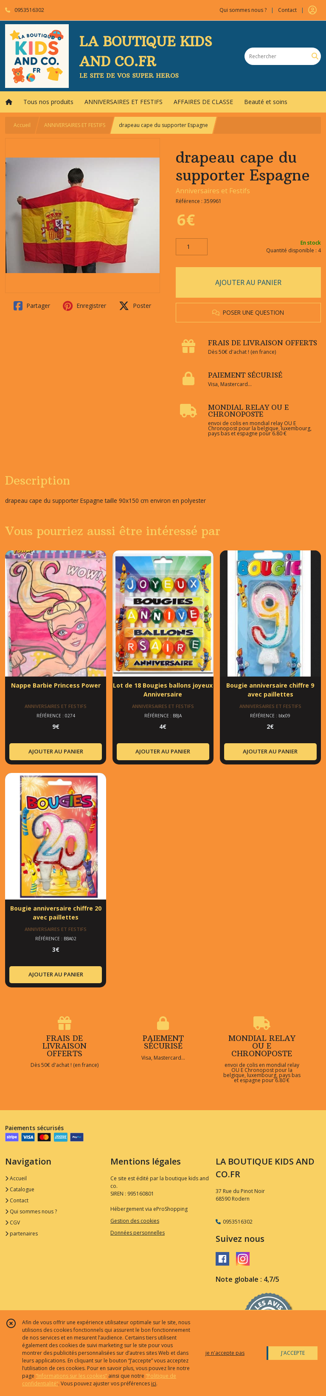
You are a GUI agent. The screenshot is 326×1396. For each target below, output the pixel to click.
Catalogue (19, 1189)
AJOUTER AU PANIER (248, 282)
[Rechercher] (314, 56)
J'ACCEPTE (293, 1353)
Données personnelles (137, 1232)
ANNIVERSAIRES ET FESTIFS (74, 125)
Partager (32, 306)
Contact (287, 10)
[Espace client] (312, 10)
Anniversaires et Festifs (213, 190)
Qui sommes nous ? (31, 1211)
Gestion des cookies (134, 1220)
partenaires (21, 1233)
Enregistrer (84, 306)
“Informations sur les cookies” (71, 1375)
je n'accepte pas (224, 1353)
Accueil (22, 125)
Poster (135, 306)
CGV (12, 1222)
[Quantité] (192, 246)
